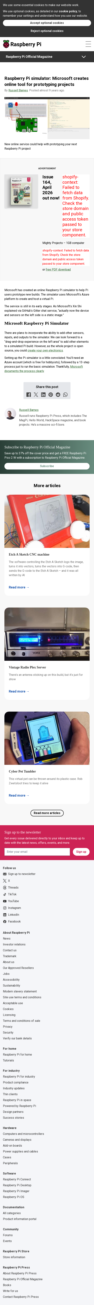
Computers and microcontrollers (23, 1134)
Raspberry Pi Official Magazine (29, 57)
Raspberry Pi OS (13, 1197)
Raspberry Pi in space (17, 1100)
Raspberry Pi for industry (19, 1076)
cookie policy (68, 11)
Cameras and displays (17, 1139)
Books (7, 1285)
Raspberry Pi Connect (17, 1179)
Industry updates (14, 1088)
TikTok (10, 894)
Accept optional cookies (47, 23)
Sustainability (11, 985)
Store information (14, 1257)
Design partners (13, 1112)
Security (8, 1032)
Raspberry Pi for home (17, 1054)
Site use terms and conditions (22, 997)
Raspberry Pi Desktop (17, 1185)
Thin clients (10, 1094)
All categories (12, 1213)
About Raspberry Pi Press (20, 1273)
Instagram (12, 908)
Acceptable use (13, 1003)
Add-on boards (12, 1145)
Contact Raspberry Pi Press (21, 1297)
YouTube (11, 901)
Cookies (8, 1009)
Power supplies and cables (20, 1151)
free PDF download (58, 269)
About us (8, 962)
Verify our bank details (17, 1038)
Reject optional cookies (47, 31)
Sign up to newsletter (19, 874)
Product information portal (19, 1219)
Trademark (9, 956)
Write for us (10, 1291)
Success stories (13, 1117)
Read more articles (47, 813)
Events (7, 1241)
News (6, 938)
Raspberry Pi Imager (16, 1191)
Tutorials (8, 1060)
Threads (11, 887)
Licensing (9, 1015)
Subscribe (47, 466)
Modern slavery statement (20, 991)
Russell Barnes (18, 90)
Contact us (10, 950)
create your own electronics (45, 350)
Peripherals (10, 1163)
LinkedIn (11, 915)
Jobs (6, 974)
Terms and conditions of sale (21, 1021)
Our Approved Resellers (18, 968)
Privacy (7, 1026)
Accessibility (11, 979)
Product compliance (15, 1082)
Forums (8, 1235)
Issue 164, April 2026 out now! (50, 187)
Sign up (81, 851)
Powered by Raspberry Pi (19, 1106)
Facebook (12, 921)
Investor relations (14, 944)
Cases (7, 1157)
